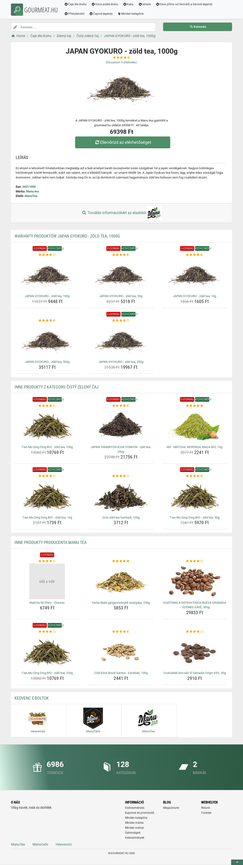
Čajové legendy (101, 13)
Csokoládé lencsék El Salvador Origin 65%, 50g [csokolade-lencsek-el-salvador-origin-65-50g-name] (194, 673)
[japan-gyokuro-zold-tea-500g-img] (47, 340)
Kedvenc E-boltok (32, 698)
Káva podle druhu (105, 4)
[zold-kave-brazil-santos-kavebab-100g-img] (120, 651)
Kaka (128, 4)
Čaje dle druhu (75, 4)
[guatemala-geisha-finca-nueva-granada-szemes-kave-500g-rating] (194, 561)
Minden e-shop (134, 827)
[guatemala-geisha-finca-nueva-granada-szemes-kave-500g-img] (194, 581)
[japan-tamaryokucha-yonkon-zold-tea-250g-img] (120, 426)
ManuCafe (40, 844)
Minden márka (134, 822)
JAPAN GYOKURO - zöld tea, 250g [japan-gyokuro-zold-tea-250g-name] (120, 362)
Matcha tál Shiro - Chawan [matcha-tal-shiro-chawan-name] (47, 602)
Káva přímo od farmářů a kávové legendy (184, 4)
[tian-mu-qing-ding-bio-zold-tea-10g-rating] (47, 476)
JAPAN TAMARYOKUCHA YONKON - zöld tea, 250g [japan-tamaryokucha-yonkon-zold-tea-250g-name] (121, 449)
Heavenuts (64, 844)
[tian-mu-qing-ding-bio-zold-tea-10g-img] (47, 496)
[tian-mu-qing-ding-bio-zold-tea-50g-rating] (194, 476)
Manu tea (32, 191)
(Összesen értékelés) (121, 62)
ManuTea (31, 196)
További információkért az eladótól (121, 213)
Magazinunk (171, 807)
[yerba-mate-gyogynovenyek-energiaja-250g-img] (120, 581)
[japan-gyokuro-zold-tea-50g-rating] (120, 254)
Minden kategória (131, 13)
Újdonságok (133, 832)
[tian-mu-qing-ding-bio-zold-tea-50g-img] (194, 496)
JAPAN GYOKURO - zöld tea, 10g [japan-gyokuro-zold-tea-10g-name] (194, 296)
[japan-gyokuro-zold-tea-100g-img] (47, 275)
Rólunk (205, 807)
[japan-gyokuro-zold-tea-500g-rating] (47, 320)
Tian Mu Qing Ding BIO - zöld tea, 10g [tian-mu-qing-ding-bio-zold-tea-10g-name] (47, 517)
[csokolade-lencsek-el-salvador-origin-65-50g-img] (194, 651)
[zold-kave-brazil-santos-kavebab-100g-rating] (120, 631)
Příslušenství (74, 13)
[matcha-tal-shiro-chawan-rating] (47, 561)
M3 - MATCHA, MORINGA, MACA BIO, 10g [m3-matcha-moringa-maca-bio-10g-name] (194, 447)
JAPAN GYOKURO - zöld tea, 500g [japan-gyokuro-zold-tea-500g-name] (47, 362)
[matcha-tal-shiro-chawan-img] (47, 581)
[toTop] (237, 862)
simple (144, 4)
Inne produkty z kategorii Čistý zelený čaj (57, 386)
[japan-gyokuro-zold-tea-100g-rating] (47, 254)
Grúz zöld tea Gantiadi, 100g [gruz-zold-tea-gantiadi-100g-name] (121, 517)
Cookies (206, 812)
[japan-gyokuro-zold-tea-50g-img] (120, 275)
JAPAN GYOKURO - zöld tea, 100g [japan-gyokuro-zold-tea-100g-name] (47, 296)
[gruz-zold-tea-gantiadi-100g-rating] (120, 476)
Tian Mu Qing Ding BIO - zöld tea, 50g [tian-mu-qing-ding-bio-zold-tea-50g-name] (194, 517)
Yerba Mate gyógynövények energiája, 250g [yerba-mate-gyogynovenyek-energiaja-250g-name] (121, 602)
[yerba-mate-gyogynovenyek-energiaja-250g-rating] (120, 561)
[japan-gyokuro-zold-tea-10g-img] (194, 275)
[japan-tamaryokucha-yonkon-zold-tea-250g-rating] (120, 405)
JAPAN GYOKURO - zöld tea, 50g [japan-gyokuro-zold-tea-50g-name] (120, 296)
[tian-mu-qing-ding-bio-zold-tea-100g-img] (47, 426)
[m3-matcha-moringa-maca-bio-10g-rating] (194, 405)
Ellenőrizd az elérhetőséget (122, 142)
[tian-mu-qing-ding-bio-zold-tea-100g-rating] (47, 405)
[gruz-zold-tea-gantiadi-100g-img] (120, 496)
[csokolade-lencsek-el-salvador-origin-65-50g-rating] (194, 631)
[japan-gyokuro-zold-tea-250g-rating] (120, 320)
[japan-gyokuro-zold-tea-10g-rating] (194, 254)
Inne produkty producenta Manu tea (51, 542)
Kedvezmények (134, 837)
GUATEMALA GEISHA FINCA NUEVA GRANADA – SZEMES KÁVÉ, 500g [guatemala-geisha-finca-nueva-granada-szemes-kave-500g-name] (194, 605)
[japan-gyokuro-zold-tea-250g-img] (120, 340)
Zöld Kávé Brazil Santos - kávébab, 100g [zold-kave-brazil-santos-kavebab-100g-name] (121, 673)
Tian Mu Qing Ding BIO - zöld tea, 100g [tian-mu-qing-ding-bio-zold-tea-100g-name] (47, 447)
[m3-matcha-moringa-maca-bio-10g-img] (194, 426)
